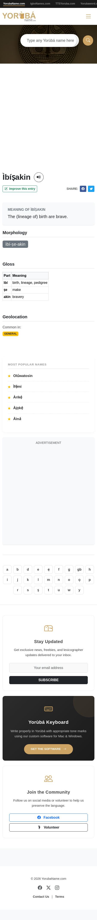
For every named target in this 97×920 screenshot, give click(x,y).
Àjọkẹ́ (15, 408)
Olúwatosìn (20, 376)
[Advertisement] (47, 123)
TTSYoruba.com (65, 3)
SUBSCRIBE (48, 680)
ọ (79, 580)
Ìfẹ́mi (15, 386)
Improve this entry (20, 188)
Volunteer (48, 827)
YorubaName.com (14, 3)
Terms (59, 896)
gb (79, 569)
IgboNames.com (40, 3)
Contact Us (41, 896)
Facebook (48, 817)
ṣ (38, 590)
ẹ (49, 569)
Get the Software (48, 749)
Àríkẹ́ (15, 397)
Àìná (14, 419)
